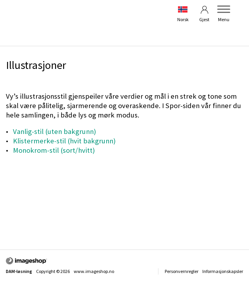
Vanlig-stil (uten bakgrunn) (54, 131)
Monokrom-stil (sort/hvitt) (54, 150)
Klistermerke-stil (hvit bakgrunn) (64, 140)
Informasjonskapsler (222, 271)
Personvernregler (181, 271)
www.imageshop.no (94, 271)
